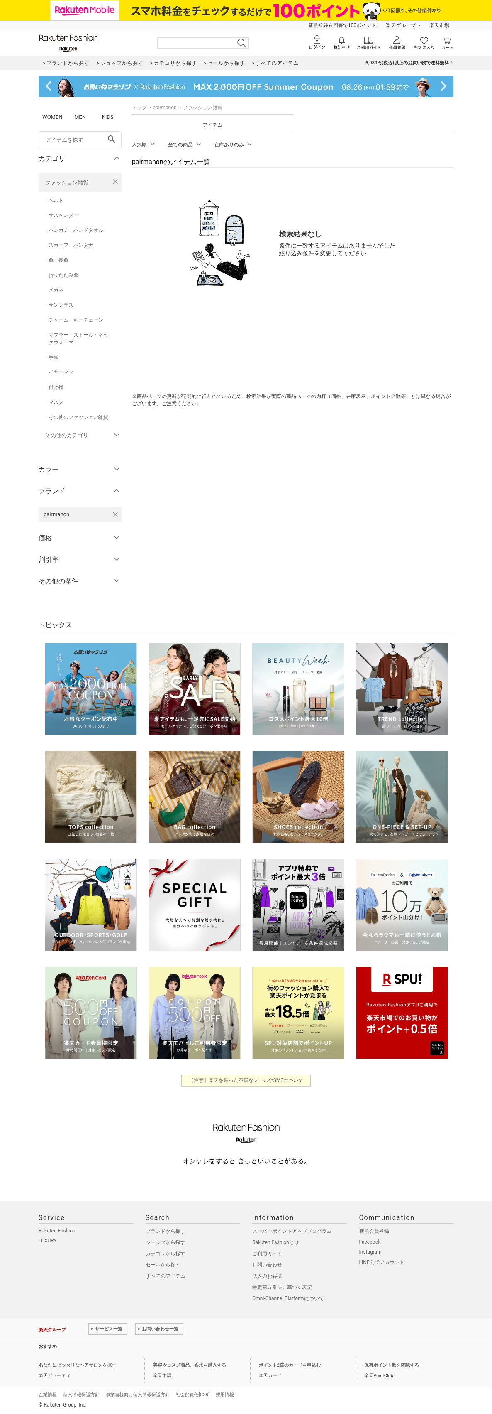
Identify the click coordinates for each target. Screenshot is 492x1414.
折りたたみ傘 (63, 275)
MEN (80, 117)
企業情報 (48, 1394)
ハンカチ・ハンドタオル (76, 230)
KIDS (108, 117)
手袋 (53, 357)
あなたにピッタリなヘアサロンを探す (77, 1365)
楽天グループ (401, 25)
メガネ (56, 290)
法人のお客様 (267, 1276)
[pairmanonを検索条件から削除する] (115, 514)
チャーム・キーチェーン (76, 320)
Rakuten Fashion (57, 1231)
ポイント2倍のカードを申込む (290, 1365)
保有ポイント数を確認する (391, 1365)
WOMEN (52, 117)
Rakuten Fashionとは (275, 1242)
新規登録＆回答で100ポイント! (343, 25)
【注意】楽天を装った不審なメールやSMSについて (246, 1080)
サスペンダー (63, 215)
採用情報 (225, 1394)
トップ (139, 108)
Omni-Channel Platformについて (288, 1298)
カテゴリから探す (165, 1254)
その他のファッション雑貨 (78, 417)
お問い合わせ (267, 1265)
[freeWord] (80, 139)
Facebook (370, 1242)
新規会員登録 (374, 1231)
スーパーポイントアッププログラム (292, 1231)
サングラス (61, 305)
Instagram (370, 1252)
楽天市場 (439, 25)
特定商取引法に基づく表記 (282, 1287)
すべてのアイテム (165, 1276)
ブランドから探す (165, 1231)
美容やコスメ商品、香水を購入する (189, 1365)
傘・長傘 (58, 260)
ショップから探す (165, 1242)
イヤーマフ (61, 372)
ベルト (56, 200)
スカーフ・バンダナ (71, 245)
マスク (56, 402)
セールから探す (163, 1265)
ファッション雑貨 (66, 183)
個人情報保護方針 (81, 1394)
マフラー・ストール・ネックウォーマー (78, 338)
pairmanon (164, 108)
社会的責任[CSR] (192, 1394)
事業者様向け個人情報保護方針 (138, 1394)
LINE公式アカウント (381, 1262)
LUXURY (48, 1241)
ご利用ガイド (267, 1254)
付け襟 (56, 387)
